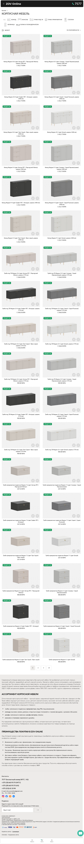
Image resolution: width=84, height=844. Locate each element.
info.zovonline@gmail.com (14, 791)
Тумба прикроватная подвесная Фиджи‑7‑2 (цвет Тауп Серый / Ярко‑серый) (21, 556)
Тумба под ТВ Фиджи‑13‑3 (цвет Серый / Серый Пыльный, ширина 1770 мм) (62, 309)
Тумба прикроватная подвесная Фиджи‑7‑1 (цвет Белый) (62, 555)
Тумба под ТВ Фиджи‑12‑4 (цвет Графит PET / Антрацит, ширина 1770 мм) (20, 415)
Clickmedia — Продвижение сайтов (10, 834)
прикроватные (31, 709)
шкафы (7, 715)
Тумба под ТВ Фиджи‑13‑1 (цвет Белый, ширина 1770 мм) (62, 344)
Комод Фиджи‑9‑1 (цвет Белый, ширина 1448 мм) (62, 238)
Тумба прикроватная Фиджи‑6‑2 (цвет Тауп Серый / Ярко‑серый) (20, 659)
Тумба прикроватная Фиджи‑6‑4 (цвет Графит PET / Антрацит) (21, 626)
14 (49, 668)
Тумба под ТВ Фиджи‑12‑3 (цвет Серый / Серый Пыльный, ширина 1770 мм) (62, 415)
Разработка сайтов (6, 831)
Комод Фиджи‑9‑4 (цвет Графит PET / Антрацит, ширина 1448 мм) (21, 202)
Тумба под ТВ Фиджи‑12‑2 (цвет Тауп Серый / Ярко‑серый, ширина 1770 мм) (21, 450)
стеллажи (15, 718)
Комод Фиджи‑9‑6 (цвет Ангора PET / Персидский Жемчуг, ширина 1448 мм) (21, 168)
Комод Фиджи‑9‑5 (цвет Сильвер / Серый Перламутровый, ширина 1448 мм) (62, 168)
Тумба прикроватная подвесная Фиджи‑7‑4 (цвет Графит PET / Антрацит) (21, 521)
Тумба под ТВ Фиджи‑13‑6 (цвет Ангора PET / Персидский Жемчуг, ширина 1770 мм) (21, 274)
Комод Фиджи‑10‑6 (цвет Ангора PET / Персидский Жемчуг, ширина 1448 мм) (21, 62)
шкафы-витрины (31, 715)
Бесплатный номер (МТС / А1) (15, 780)
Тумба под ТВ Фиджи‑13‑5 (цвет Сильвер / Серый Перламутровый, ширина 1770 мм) (62, 274)
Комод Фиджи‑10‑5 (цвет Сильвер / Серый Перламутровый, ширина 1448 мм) (62, 62)
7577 (77, 3)
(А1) (10, 786)
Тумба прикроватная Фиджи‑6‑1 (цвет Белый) (62, 659)
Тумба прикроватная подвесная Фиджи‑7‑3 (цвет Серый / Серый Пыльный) (61, 521)
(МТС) (11, 783)
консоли (8, 718)
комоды (8, 712)
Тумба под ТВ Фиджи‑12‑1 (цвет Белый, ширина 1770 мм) (62, 449)
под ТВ (39, 709)
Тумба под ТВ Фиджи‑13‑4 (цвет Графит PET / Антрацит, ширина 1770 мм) (20, 309)
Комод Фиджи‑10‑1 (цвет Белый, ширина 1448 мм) (62, 132)
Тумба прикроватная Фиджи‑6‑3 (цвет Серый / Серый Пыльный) (61, 626)
